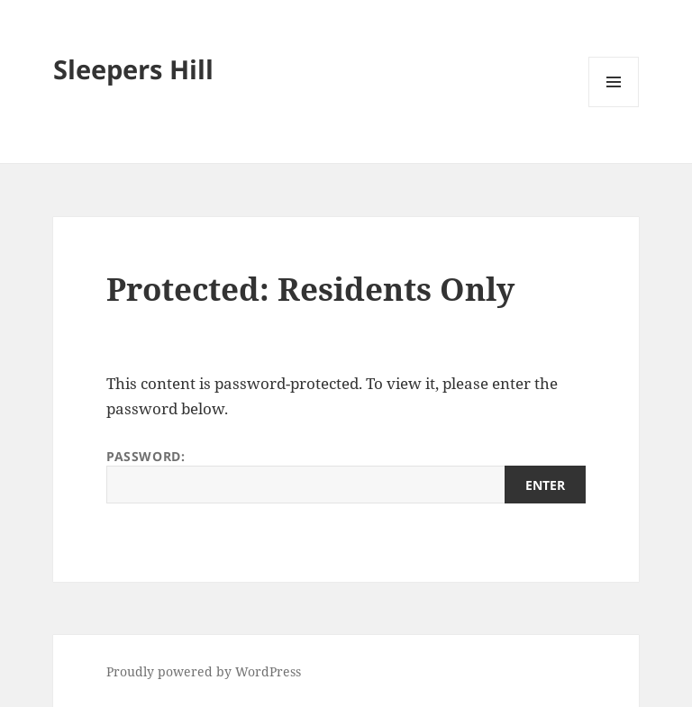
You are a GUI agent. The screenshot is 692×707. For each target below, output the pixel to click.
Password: (346, 475)
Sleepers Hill (133, 68)
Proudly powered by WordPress (203, 671)
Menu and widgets (614, 106)
